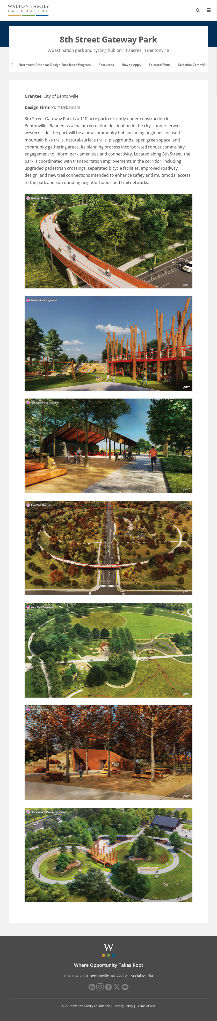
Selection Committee (193, 64)
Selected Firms (159, 64)
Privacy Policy (123, 1006)
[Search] (198, 10)
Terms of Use (146, 1006)
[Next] (204, 64)
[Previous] (12, 64)
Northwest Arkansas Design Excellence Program (55, 64)
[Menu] (208, 10)
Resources (106, 64)
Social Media (142, 975)
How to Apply (131, 64)
